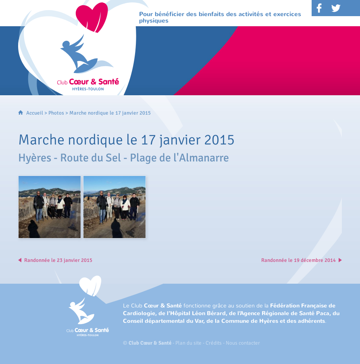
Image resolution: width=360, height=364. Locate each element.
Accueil (34, 113)
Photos (56, 113)
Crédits (214, 343)
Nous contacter (243, 343)
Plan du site (188, 343)
